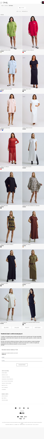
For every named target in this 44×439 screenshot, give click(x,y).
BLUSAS (6, 339)
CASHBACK (4, 401)
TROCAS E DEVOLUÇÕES (6, 394)
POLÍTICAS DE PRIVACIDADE (7, 392)
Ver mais (2, 356)
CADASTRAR (22, 376)
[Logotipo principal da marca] (5, 3)
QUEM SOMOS (4, 384)
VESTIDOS (38, 339)
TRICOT (27, 339)
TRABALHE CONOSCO (6, 388)
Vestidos (2, 26)
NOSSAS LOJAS (5, 386)
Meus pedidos (5, 407)
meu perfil (4, 409)
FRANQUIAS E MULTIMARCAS (7, 390)
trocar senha (5, 411)
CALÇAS (17, 339)
